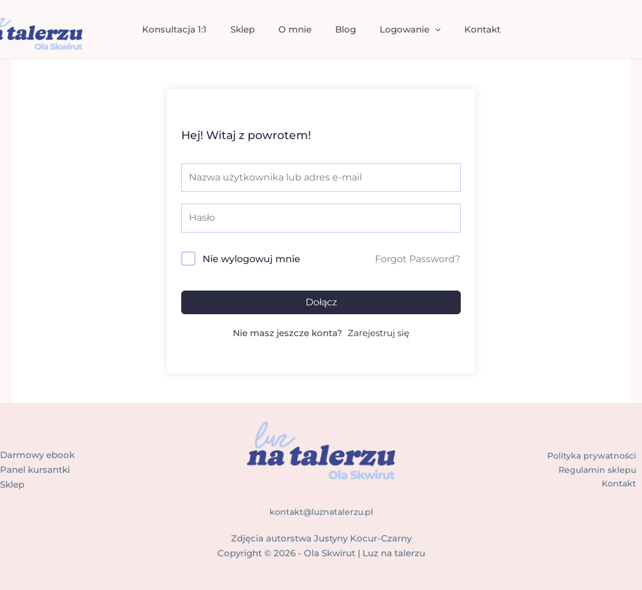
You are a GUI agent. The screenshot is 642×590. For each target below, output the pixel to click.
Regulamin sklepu (601, 469)
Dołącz (321, 302)
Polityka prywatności (595, 454)
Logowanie (401, 29)
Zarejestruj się (378, 332)
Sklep (251, 29)
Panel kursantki (35, 469)
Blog (342, 29)
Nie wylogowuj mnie (251, 259)
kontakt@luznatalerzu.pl (321, 511)
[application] (426, 29)
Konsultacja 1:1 (189, 29)
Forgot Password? (417, 259)
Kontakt (468, 29)
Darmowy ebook (37, 454)
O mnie (297, 29)
